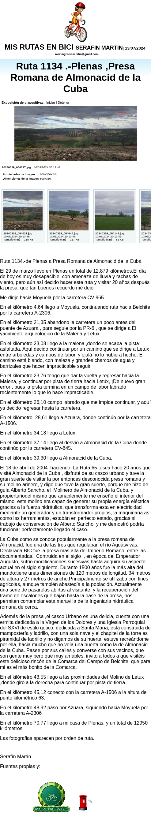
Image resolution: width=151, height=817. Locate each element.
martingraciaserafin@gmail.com (76, 54)
